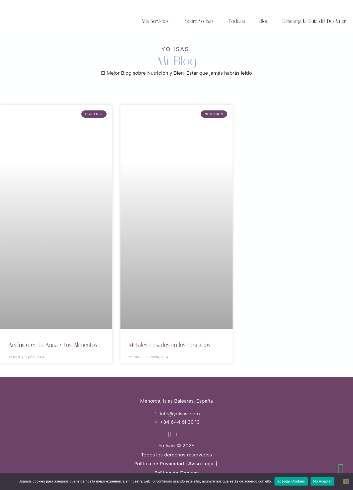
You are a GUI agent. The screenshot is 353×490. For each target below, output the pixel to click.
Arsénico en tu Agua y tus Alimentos (52, 345)
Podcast (237, 21)
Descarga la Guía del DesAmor (314, 21)
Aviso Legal (201, 464)
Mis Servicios (155, 21)
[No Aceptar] (346, 481)
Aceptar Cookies (291, 481)
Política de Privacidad (159, 464)
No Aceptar (322, 481)
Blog (264, 21)
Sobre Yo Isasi (200, 21)
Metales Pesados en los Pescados (169, 345)
